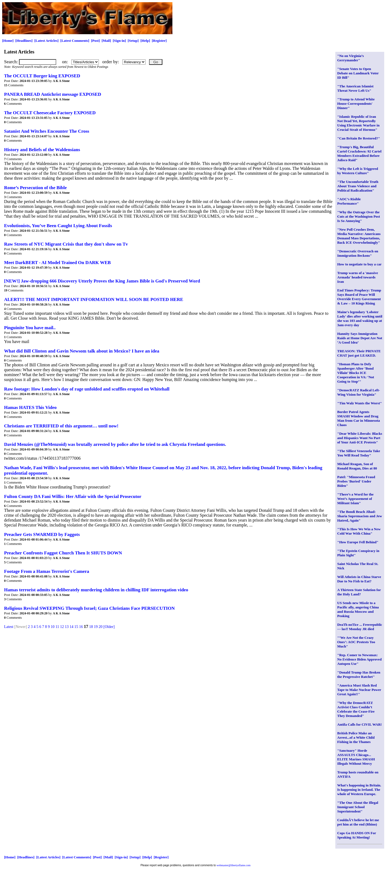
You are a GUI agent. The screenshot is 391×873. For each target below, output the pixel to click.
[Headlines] (24, 41)
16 (81, 627)
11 (57, 627)
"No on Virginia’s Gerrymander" (350, 58)
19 (96, 627)
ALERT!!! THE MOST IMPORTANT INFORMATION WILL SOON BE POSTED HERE (93, 299)
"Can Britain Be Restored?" (358, 138)
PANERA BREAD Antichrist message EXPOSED (52, 94)
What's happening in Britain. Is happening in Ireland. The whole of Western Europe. (359, 789)
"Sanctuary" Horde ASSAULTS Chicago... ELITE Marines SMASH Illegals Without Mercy (356, 757)
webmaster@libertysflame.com (234, 865)
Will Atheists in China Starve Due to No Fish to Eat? (359, 579)
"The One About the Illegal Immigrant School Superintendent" (357, 807)
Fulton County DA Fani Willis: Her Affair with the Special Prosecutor (72, 496)
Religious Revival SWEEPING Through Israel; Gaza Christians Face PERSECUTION (89, 608)
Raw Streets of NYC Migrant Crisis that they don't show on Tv (66, 244)
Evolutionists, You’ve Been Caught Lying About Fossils (58, 225)
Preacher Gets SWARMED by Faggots (42, 534)
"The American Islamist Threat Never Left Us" (355, 88)
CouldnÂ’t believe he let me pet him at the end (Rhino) (358, 822)
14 (71, 627)
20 (100, 627)
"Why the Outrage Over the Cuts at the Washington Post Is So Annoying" (358, 216)
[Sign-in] (119, 41)
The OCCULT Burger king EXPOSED (42, 75)
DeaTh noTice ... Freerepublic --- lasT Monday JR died (359, 627)
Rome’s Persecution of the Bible (35, 187)
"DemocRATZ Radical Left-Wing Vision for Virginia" (358, 392)
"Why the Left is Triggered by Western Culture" (357, 171)
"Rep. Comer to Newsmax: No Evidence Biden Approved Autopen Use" (359, 659)
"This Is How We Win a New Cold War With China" (359, 531)
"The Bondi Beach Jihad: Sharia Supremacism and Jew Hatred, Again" (359, 516)
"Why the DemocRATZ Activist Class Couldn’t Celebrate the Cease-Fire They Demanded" (356, 709)
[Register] (159, 41)
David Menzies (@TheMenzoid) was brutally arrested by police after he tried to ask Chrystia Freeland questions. (115, 444)
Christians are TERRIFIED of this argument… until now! (61, 425)
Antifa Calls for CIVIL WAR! (359, 724)
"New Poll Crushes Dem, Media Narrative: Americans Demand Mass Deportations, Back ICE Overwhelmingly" (359, 236)
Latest (8, 627)
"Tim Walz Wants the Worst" (359, 403)
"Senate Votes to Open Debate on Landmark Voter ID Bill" (358, 73)
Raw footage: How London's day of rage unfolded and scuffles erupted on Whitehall (86, 389)
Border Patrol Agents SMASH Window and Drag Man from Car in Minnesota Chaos (358, 418)
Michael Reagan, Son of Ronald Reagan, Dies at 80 (357, 466)
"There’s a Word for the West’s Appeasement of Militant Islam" (355, 498)
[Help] (145, 41)
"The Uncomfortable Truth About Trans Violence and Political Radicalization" (357, 186)
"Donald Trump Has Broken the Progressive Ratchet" (358, 674)
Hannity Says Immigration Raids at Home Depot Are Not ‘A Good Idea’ (359, 338)
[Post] (95, 41)
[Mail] (106, 41)
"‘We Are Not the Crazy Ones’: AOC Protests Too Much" (356, 642)
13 (67, 627)
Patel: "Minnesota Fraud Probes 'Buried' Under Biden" (356, 481)
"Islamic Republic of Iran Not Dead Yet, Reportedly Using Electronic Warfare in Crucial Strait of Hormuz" (358, 123)
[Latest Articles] (46, 41)
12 (62, 627)
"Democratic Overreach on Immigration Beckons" (357, 253)
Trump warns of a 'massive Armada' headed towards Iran (357, 277)
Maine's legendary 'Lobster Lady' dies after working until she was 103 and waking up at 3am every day (359, 318)
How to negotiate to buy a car (359, 264)
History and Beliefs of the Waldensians (42, 149)
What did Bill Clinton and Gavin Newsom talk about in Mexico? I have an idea (81, 351)
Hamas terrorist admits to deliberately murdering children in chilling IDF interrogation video (96, 589)
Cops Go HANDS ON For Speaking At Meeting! (356, 835)
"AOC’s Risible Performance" (349, 201)
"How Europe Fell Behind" (358, 542)
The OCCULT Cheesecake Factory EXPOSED (50, 112)
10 (53, 627)
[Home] (8, 41)
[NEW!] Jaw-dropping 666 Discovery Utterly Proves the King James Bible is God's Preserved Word (102, 281)
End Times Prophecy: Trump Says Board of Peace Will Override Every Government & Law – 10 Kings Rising (359, 296)
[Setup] (133, 41)
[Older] (109, 627)
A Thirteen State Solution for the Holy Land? (359, 592)
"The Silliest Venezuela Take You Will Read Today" (358, 453)
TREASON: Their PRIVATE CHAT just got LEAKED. (359, 353)
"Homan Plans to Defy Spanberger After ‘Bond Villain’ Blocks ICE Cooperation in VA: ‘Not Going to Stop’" (355, 372)
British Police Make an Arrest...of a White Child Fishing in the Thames (355, 737)
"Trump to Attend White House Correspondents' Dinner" (356, 103)
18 (91, 627)
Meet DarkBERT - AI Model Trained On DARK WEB (57, 262)
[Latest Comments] (74, 41)
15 (76, 627)
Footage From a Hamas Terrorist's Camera (46, 571)
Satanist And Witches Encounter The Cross (46, 131)
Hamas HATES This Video (30, 407)
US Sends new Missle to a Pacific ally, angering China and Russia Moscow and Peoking (358, 609)
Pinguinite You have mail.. (30, 327)
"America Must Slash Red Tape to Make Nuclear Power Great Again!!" (359, 689)
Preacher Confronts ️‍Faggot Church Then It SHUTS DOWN (63, 552)
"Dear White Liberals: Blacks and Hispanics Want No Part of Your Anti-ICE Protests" (359, 437)
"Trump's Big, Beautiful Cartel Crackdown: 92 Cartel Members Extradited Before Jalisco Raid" (359, 153)
